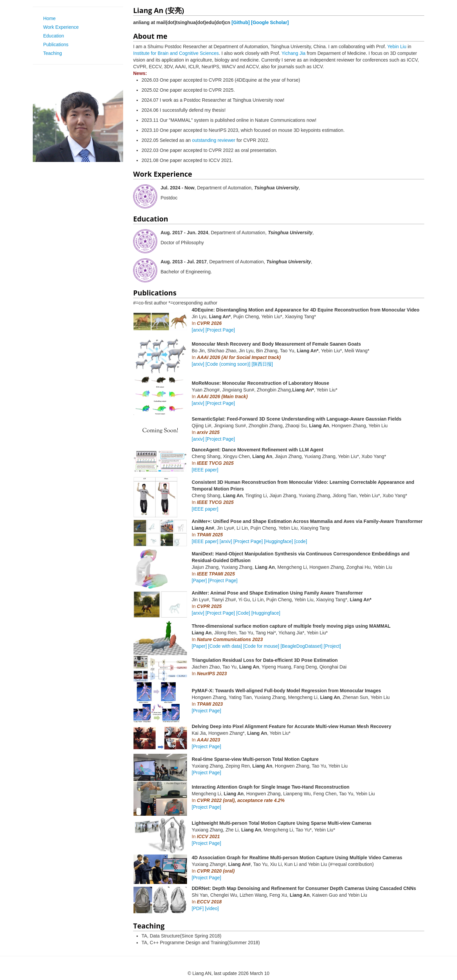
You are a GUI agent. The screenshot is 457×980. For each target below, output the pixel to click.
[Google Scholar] (270, 22)
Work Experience (58, 27)
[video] (212, 908)
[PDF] (198, 908)
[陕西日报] (262, 364)
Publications (53, 44)
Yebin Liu (396, 46)
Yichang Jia (293, 53)
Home (47, 18)
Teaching (50, 53)
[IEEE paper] (205, 469)
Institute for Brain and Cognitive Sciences (176, 53)
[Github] (241, 22)
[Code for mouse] (261, 646)
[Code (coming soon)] (227, 364)
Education (51, 35)
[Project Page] (220, 330)
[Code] (243, 613)
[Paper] (199, 580)
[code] (300, 541)
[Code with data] (225, 646)
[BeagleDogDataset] (301, 646)
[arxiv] (198, 330)
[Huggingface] (278, 541)
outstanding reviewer (213, 140)
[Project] (332, 646)
